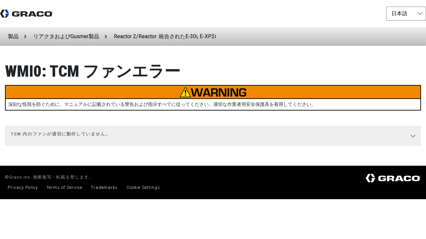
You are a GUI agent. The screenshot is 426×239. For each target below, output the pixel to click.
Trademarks (104, 187)
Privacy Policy (23, 187)
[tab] (213, 136)
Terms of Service (64, 187)
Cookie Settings (143, 187)
